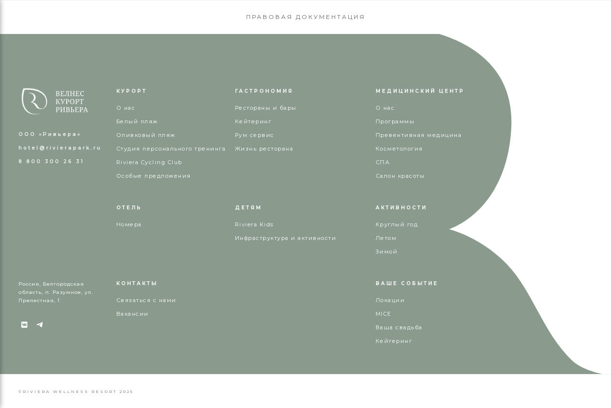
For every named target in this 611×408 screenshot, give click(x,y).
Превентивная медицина (419, 135)
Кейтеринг (253, 121)
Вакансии (132, 313)
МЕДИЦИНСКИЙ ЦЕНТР (420, 91)
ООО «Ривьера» (49, 134)
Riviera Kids (254, 224)
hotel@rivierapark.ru (60, 148)
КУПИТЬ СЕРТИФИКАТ (548, 22)
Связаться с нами (146, 300)
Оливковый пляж (146, 135)
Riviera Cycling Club (149, 162)
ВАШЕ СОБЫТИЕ (407, 283)
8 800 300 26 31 (141, 22)
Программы (395, 121)
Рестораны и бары (266, 107)
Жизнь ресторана (264, 148)
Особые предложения (153, 175)
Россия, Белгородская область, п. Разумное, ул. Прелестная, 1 (55, 292)
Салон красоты (400, 175)
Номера (129, 224)
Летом (386, 238)
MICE (384, 313)
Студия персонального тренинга (171, 148)
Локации (390, 300)
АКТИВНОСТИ (401, 207)
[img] (54, 101)
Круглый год (397, 224)
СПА (383, 162)
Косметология (399, 148)
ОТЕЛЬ (129, 207)
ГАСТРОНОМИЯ (264, 91)
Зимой (387, 251)
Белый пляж (137, 121)
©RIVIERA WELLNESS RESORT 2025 (76, 391)
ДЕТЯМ (248, 207)
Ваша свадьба (399, 327)
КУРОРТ (131, 91)
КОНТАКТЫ (137, 283)
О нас (385, 107)
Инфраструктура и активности (286, 238)
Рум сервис (254, 135)
